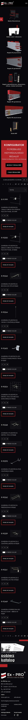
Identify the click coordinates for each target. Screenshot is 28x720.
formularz (3, 715)
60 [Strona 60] (16, 184)
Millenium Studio (17, 718)
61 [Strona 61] (18, 184)
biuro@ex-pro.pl (7, 684)
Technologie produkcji (7, 701)
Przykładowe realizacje (5, 705)
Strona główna (5, 697)
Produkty (16, 701)
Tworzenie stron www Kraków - (7, 718)
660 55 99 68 (6, 689)
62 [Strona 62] (21, 184)
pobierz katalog (8, 657)
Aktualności (17, 697)
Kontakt (3, 709)
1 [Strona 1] (5, 184)
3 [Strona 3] (10, 184)
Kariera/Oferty (18, 704)
